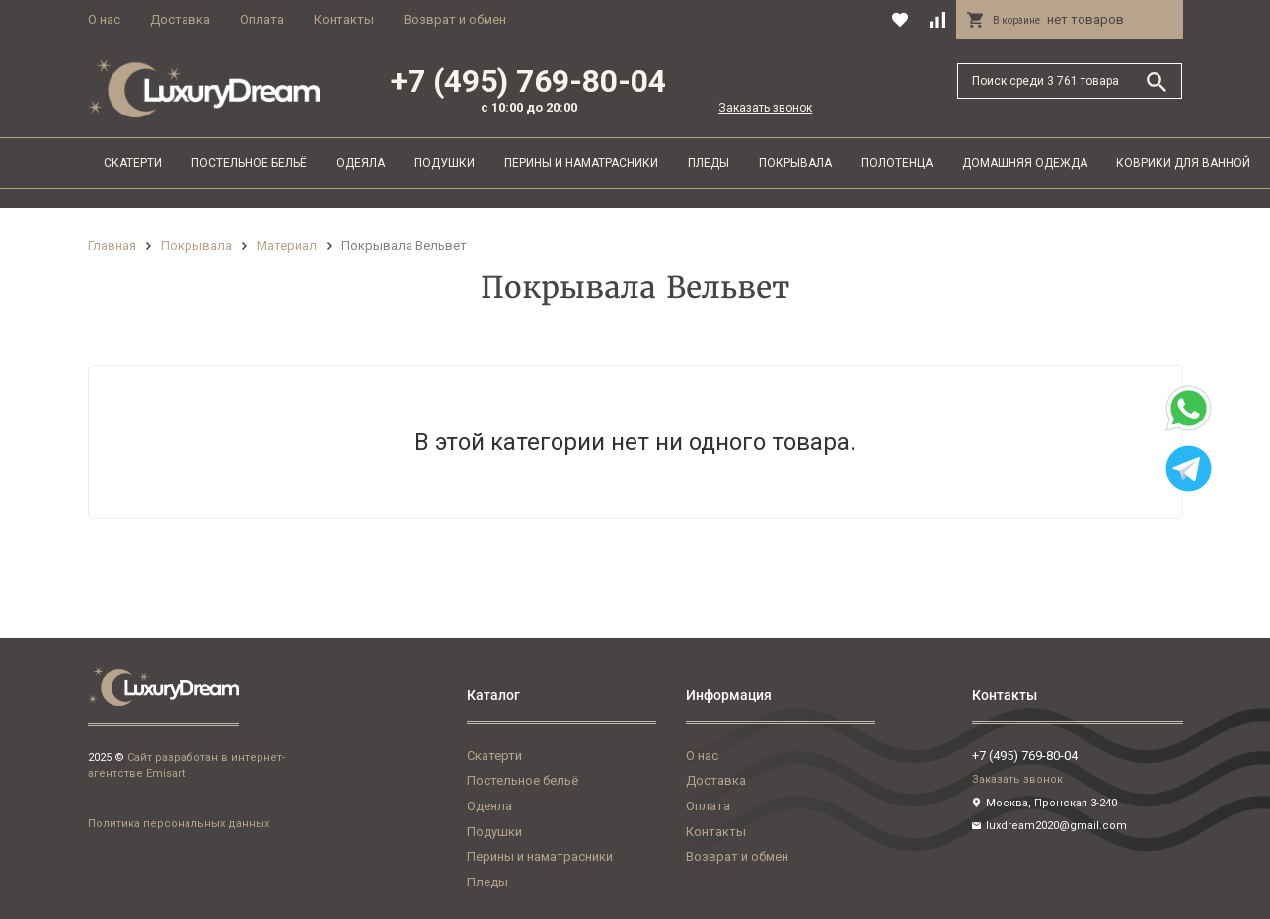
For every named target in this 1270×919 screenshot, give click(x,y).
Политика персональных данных (178, 823)
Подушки (444, 163)
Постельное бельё (249, 163)
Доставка (180, 19)
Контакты (344, 19)
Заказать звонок (765, 108)
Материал (287, 245)
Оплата (262, 19)
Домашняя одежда (1024, 163)
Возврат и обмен (455, 19)
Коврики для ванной (1183, 163)
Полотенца (897, 163)
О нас (104, 19)
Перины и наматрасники (581, 163)
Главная (112, 245)
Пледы (708, 163)
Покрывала (795, 163)
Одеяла (360, 163)
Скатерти (133, 163)
